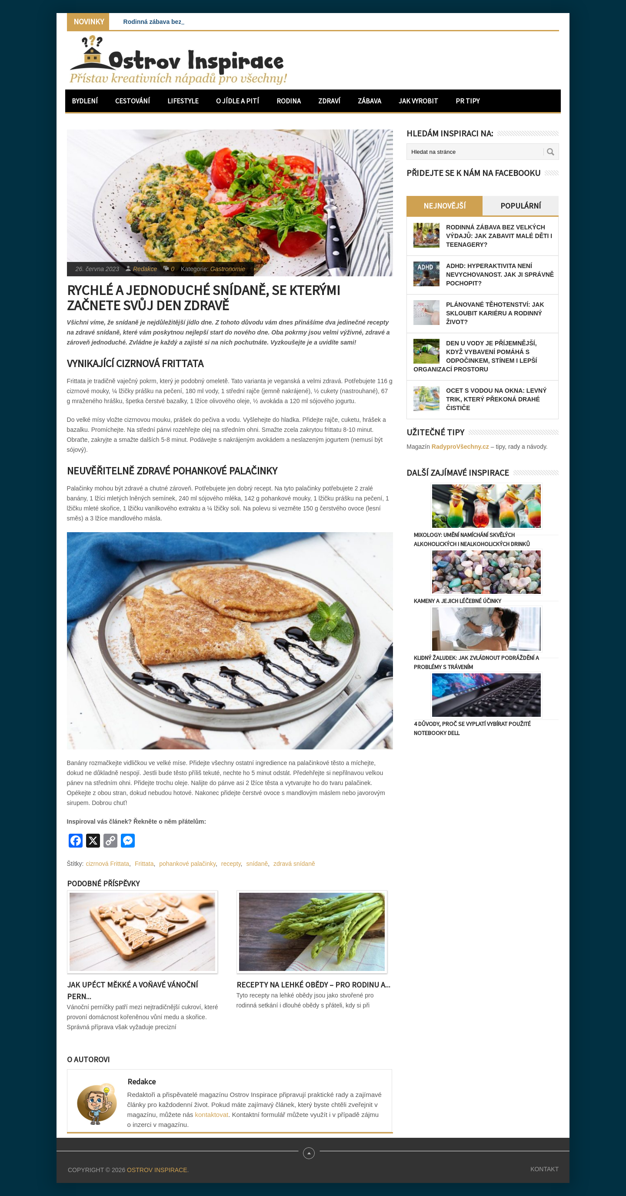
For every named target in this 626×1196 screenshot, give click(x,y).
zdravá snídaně (294, 863)
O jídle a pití (237, 100)
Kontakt (544, 1169)
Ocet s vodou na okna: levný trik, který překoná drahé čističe (496, 399)
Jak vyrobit (418, 100)
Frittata (144, 863)
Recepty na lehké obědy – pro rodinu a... (313, 985)
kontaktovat (212, 1114)
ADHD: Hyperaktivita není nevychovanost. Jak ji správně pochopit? (500, 274)
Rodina (288, 100)
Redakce (145, 268)
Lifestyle (183, 100)
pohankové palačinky (187, 863)
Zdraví (329, 100)
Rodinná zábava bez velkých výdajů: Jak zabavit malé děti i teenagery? (499, 236)
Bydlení (85, 100)
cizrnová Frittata (108, 863)
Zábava (369, 100)
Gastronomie (227, 268)
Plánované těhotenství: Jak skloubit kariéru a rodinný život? (495, 313)
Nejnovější (444, 206)
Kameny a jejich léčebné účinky (457, 601)
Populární (520, 206)
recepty (231, 863)
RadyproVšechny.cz (460, 446)
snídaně (257, 863)
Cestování (132, 100)
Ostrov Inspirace (157, 1169)
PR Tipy (467, 100)
